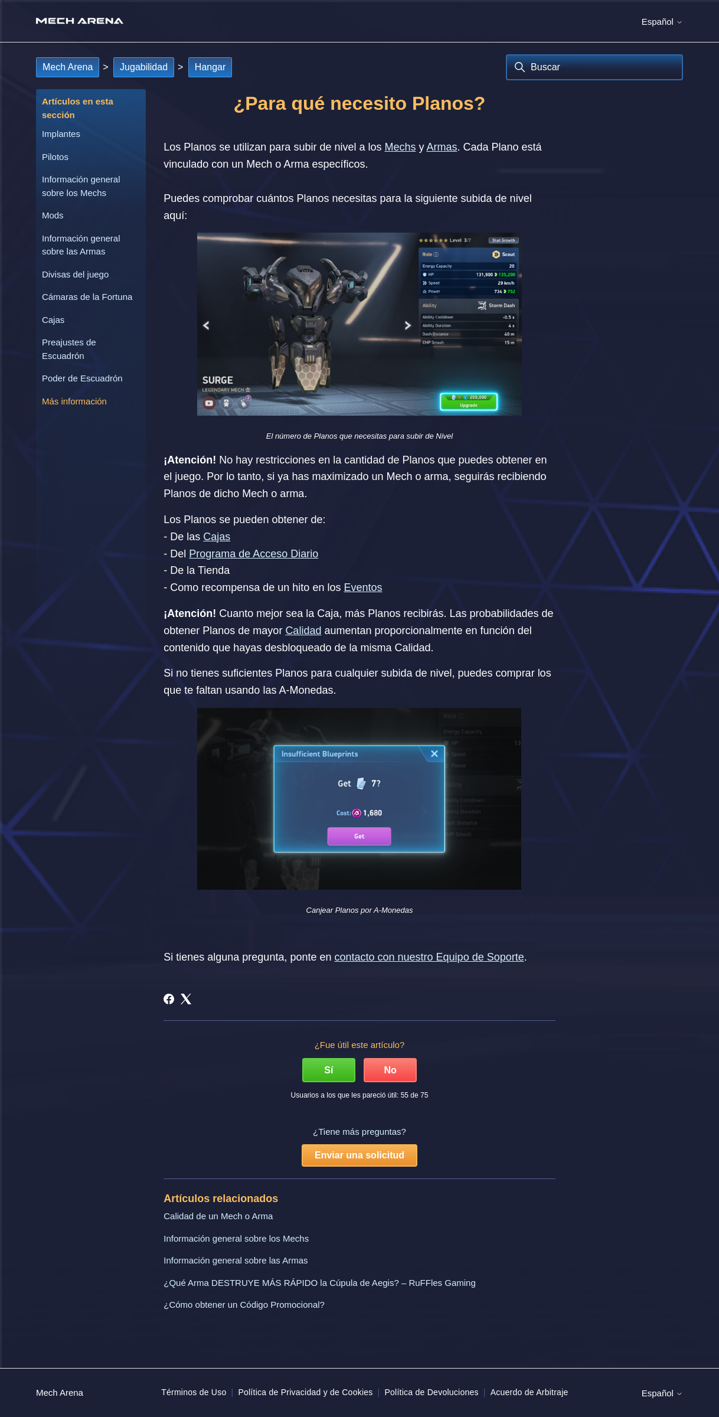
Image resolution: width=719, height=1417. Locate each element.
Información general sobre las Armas (81, 245)
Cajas (53, 320)
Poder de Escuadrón (82, 378)
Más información (74, 401)
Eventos (363, 587)
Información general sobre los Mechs (81, 186)
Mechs (400, 147)
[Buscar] (594, 67)
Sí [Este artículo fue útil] (328, 1070)
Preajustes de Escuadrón (69, 349)
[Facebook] (169, 999)
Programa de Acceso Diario (253, 554)
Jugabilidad (144, 67)
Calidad (303, 630)
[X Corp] (186, 999)
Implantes (61, 134)
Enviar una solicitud (359, 1155)
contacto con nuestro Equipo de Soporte (429, 957)
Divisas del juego (75, 274)
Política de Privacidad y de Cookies (305, 1392)
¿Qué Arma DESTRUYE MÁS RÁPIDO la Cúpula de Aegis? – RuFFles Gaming (320, 1283)
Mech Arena (68, 67)
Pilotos (55, 157)
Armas (442, 147)
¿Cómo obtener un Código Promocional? (244, 1305)
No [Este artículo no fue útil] (390, 1070)
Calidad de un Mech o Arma (218, 1216)
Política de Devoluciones (431, 1392)
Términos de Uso (193, 1392)
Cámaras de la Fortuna (87, 297)
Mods (53, 215)
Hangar (210, 67)
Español (662, 22)
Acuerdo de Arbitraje (529, 1392)
